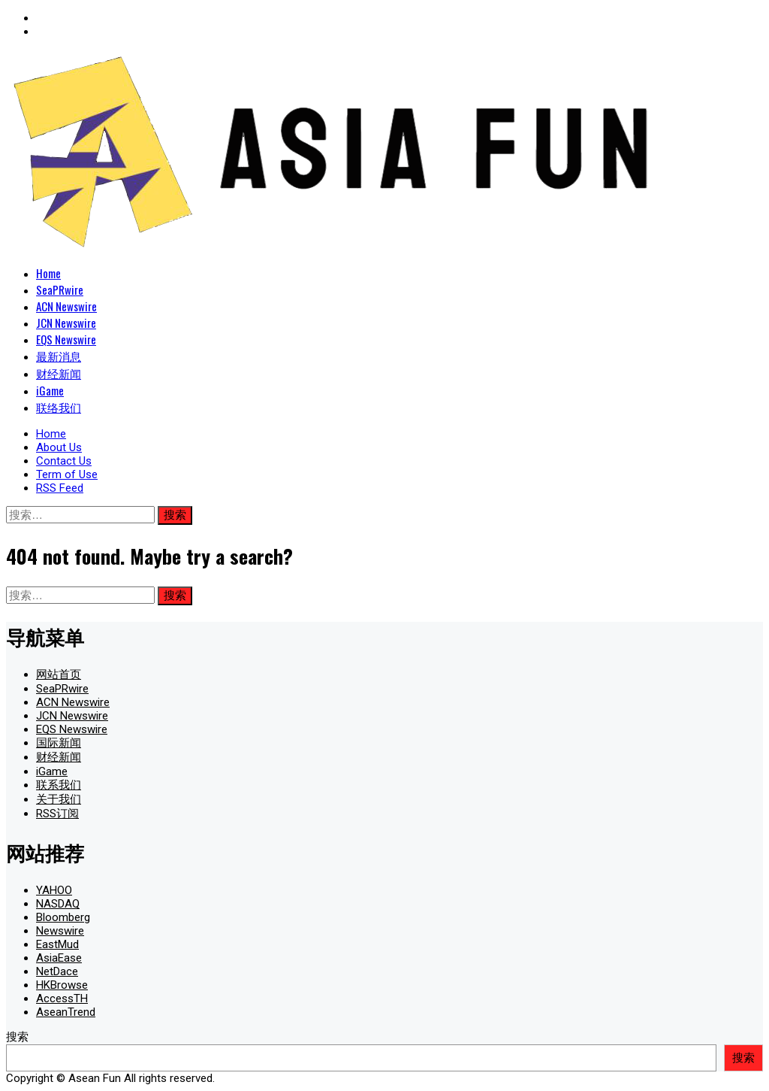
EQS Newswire (66, 339)
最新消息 (58, 355)
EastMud (57, 944)
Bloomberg (63, 917)
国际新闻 (58, 743)
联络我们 (58, 407)
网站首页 (58, 674)
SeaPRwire (59, 289)
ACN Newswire (66, 306)
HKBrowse (62, 985)
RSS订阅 (57, 813)
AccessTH (62, 998)
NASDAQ (58, 904)
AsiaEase (59, 958)
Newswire (60, 931)
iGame (50, 390)
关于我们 (58, 799)
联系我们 (58, 785)
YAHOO (54, 890)
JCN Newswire (66, 322)
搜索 (17, 1037)
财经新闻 (58, 373)
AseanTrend (65, 1012)
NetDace (57, 971)
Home (48, 273)
